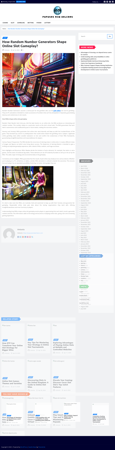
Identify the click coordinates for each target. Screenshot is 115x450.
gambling (21, 23)
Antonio (7, 119)
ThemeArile (41, 447)
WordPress (23, 447)
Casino (5, 23)
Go (110, 39)
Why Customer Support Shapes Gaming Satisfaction (96, 76)
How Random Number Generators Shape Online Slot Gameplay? (26, 30)
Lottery (47, 23)
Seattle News (32, 447)
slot (12, 23)
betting (31, 23)
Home (4, 30)
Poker (39, 23)
